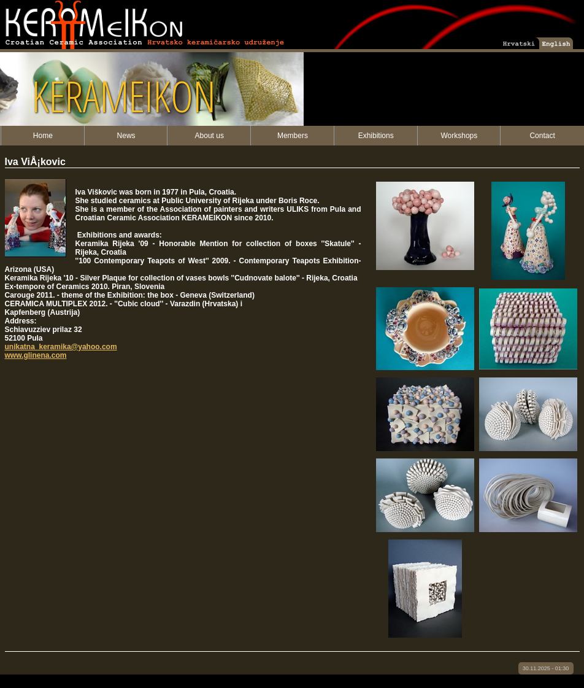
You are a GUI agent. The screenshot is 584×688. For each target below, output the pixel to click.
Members (292, 135)
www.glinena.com (36, 355)
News (126, 135)
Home (43, 135)
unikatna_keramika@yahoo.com (61, 346)
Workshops (458, 135)
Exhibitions (376, 135)
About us (209, 135)
